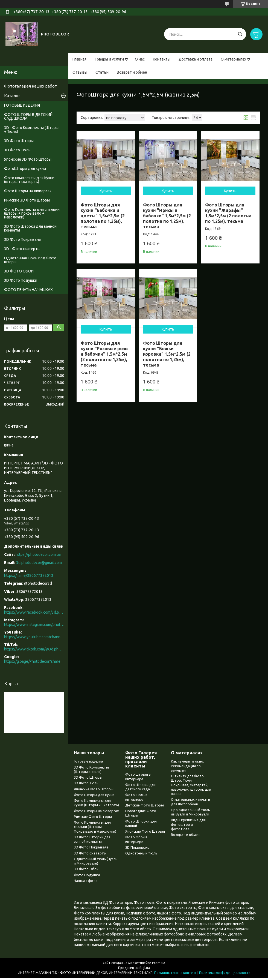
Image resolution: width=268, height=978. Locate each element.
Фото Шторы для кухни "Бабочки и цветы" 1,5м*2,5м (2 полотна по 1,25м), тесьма (103, 215)
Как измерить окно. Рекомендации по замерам (187, 765)
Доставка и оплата (195, 59)
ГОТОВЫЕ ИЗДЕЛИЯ (22, 105)
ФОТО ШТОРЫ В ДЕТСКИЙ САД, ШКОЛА (28, 116)
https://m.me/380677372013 (28, 575)
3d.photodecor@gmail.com (39, 562)
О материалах (233, 59)
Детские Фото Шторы (144, 805)
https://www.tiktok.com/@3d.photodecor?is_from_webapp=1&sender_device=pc (34, 649)
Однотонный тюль (141, 853)
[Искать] (240, 34)
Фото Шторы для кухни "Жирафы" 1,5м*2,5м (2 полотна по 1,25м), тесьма (228, 213)
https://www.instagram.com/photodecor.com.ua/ (34, 624)
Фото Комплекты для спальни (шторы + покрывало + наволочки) (32, 213)
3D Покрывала (137, 847)
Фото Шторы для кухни (94, 795)
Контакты (161, 59)
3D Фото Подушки (20, 280)
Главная (79, 59)
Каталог (12, 95)
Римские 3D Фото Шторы (27, 200)
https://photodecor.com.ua (38, 554)
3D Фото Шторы (19, 141)
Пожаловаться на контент (175, 972)
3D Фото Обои (86, 869)
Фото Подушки (87, 875)
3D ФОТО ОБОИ (19, 271)
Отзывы (79, 72)
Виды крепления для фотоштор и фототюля (188, 824)
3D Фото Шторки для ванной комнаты (30, 228)
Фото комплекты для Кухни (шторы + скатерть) (29, 180)
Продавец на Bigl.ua (134, 968)
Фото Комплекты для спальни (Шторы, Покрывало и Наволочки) (95, 826)
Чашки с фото (86, 881)
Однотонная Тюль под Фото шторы (30, 260)
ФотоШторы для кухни (25, 168)
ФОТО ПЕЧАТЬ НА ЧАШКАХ (28, 289)
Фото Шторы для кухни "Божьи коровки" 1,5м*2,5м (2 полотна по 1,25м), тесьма (167, 354)
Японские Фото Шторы (93, 789)
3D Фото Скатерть (90, 853)
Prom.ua (158, 963)
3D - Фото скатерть (22, 249)
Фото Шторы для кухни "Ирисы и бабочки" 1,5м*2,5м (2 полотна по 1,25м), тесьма (167, 215)
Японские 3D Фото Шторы (27, 159)
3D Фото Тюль (17, 150)
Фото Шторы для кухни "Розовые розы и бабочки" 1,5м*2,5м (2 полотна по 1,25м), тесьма (105, 354)
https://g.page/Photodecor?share (32, 661)
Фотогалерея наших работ (30, 86)
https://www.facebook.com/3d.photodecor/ (34, 612)
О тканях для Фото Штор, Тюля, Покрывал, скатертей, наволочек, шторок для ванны (191, 785)
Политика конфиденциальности (224, 972)
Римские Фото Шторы (93, 816)
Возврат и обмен (132, 72)
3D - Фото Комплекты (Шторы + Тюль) (31, 129)
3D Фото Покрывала (22, 239)
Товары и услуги (109, 59)
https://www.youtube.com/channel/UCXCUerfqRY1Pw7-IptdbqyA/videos (34, 637)
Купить (106, 191)
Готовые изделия (88, 761)
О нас (140, 59)
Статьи (102, 72)
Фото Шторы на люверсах (27, 191)
